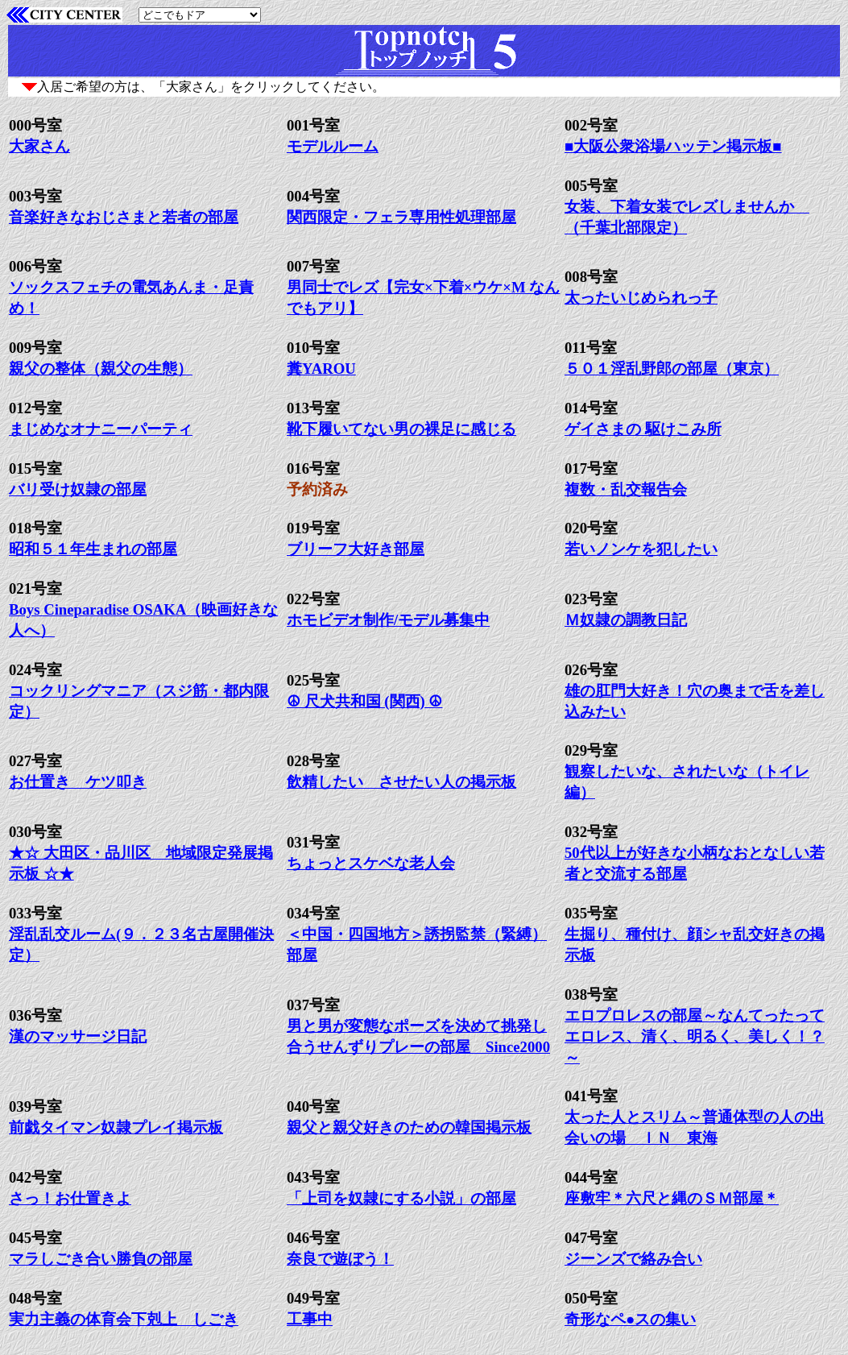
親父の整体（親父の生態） (100, 368)
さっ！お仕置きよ (70, 1198)
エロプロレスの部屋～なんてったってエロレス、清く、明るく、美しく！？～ (695, 1036)
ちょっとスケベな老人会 (371, 863)
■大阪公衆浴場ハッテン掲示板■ (673, 146)
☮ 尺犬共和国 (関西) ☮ (364, 701)
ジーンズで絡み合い (633, 1258)
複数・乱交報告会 (626, 489)
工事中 (310, 1319)
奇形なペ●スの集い (630, 1319)
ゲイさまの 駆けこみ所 (643, 429)
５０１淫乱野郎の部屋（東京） (672, 368)
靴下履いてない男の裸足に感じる (401, 429)
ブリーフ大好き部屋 (355, 549)
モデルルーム (332, 146)
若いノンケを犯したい (641, 549)
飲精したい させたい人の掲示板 (401, 781)
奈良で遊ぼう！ (340, 1258)
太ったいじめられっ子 (641, 297)
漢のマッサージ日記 (78, 1036)
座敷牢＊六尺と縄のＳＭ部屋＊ (672, 1198)
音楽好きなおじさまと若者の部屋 (123, 217)
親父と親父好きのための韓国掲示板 (409, 1127)
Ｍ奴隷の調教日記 (626, 619)
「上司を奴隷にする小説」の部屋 (401, 1198)
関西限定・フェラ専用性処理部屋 (401, 217)
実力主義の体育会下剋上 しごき (123, 1319)
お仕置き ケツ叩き (78, 781)
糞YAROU (321, 368)
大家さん (39, 146)
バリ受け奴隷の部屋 (78, 489)
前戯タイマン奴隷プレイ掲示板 (116, 1127)
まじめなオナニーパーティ (100, 429)
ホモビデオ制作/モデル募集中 (388, 619)
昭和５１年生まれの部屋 (93, 549)
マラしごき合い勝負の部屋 (100, 1258)
